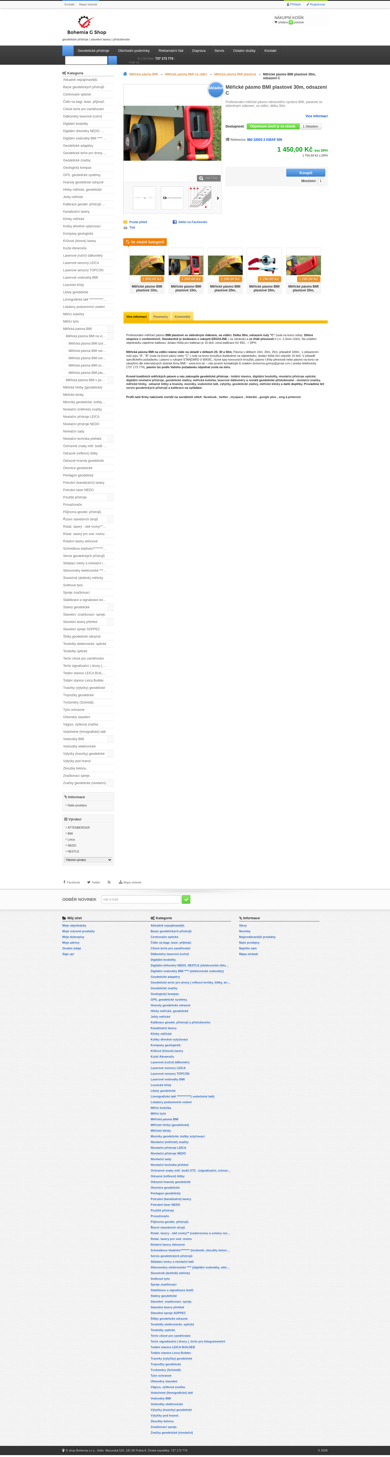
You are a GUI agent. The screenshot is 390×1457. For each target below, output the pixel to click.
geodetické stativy (178, 380)
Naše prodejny (77, 805)
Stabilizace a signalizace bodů (85, 600)
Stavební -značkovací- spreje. (84, 614)
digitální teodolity (265, 376)
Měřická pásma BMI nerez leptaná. (91, 351)
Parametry (161, 317)
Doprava (199, 51)
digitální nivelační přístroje (145, 380)
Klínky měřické (73, 219)
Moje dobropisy (73, 938)
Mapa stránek (88, 4)
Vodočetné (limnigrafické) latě (84, 732)
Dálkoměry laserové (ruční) (82, 116)
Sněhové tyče (73, 585)
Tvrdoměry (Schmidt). (78, 702)
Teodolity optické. (75, 651)
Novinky (245, 933)
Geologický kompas (77, 168)
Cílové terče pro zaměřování (83, 109)
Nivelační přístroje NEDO (81, 424)
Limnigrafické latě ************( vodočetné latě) (88, 299)
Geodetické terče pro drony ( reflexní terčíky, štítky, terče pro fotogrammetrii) (88, 153)
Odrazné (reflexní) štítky (80, 453)
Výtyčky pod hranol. (77, 761)
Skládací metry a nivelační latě (85, 563)
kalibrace (177, 388)
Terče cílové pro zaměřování (83, 658)
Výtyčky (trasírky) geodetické (84, 754)
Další (218, 198)
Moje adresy (71, 944)
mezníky (190, 384)
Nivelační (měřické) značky (82, 409)
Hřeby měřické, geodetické (82, 190)
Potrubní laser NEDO (78, 490)
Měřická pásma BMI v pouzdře (88, 380)
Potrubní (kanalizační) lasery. (84, 483)
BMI (70, 835)
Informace (76, 797)
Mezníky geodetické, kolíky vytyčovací (88, 402)
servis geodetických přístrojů (147, 388)
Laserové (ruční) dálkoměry (83, 255)
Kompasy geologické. (78, 234)
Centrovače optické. (77, 94)
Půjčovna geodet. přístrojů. (82, 512)
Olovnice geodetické (77, 468)
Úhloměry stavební (76, 717)
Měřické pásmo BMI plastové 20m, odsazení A (225, 290)
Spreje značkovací (76, 592)
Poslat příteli (138, 222)
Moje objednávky (74, 927)
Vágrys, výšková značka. (81, 724)
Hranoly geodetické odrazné (83, 182)
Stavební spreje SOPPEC (81, 629)
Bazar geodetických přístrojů (83, 87)
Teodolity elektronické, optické (84, 644)
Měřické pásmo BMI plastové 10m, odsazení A (147, 290)
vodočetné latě (207, 384)
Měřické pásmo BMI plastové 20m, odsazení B (264, 290)
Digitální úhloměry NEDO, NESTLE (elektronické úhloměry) (88, 131)
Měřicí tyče (71, 321)
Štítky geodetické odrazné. (82, 636)
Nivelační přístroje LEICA (81, 417)
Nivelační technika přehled (82, 439)
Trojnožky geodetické (78, 695)
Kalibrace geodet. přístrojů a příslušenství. (88, 204)
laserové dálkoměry (231, 380)
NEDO (72, 847)
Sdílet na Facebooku (192, 222)
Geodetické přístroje (93, 51)
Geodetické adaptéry (78, 146)
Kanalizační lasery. (76, 212)
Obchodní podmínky (134, 51)
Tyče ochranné (73, 710)
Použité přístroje (75, 497)
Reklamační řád (171, 51)
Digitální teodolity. (76, 124)
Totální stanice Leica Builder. (83, 680)
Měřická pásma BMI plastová (89, 373)
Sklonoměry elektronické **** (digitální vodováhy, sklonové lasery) (88, 570)
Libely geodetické (75, 292)
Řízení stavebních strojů (80, 519)
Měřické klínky (73, 395)
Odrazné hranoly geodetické (83, 461)
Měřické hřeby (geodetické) (82, 387)
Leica (71, 841)
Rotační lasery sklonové (80, 541)
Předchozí (125, 269)
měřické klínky (269, 384)
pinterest (294, 397)
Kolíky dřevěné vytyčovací (82, 226)
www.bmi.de (197, 363)
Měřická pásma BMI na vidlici (87, 336)
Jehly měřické (73, 197)
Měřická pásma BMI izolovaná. (91, 343)
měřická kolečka (204, 380)
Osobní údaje (71, 950)
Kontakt (69, 4)
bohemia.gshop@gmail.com (272, 363)
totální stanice (241, 376)
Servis (219, 51)
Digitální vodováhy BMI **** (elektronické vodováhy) (88, 138)
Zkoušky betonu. (75, 768)
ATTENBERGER (79, 829)
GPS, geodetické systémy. (82, 175)
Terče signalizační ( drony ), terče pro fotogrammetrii (88, 666)
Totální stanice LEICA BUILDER (86, 673)
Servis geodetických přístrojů (84, 556)
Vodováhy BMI (73, 739)
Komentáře (183, 317)
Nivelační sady (73, 431)
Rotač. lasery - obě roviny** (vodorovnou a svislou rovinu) (88, 527)
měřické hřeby (136, 384)
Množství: (274, 173)
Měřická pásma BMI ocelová (89, 365)
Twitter (96, 887)
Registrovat (317, 4)
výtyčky (225, 384)
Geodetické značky (76, 160)
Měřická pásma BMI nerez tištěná (91, 358)
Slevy (243, 927)
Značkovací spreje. (76, 776)
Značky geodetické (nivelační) (84, 783)
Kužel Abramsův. (75, 248)
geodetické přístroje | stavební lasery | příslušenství (96, 27)
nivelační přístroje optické (297, 376)
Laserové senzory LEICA (81, 263)
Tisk (132, 227)
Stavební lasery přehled (80, 622)
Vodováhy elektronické (79, 746)
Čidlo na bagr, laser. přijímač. (84, 102)
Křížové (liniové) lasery (79, 241)
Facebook (73, 887)
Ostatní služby (244, 51)
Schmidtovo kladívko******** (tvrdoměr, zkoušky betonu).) (88, 549)
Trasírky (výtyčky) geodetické (84, 688)
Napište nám (248, 950)
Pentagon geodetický (78, 475)
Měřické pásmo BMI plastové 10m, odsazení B (186, 290)
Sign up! (68, 955)
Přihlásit (295, 4)
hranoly (177, 384)
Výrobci (75, 821)
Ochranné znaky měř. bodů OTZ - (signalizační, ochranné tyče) (88, 446)
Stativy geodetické (76, 607)
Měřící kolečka (73, 314)
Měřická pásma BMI (77, 329)
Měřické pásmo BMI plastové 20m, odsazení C (303, 290)
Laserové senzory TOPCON (83, 270)
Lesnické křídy (73, 285)
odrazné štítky (159, 384)
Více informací (317, 116)
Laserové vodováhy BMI (80, 277)
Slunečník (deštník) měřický (83, 578)
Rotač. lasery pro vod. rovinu (84, 534)
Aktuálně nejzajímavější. (80, 80)
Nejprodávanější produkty (257, 938)
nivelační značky (308, 380)
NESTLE (73, 853)
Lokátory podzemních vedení (84, 307)
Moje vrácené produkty (78, 933)
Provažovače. (73, 505)
